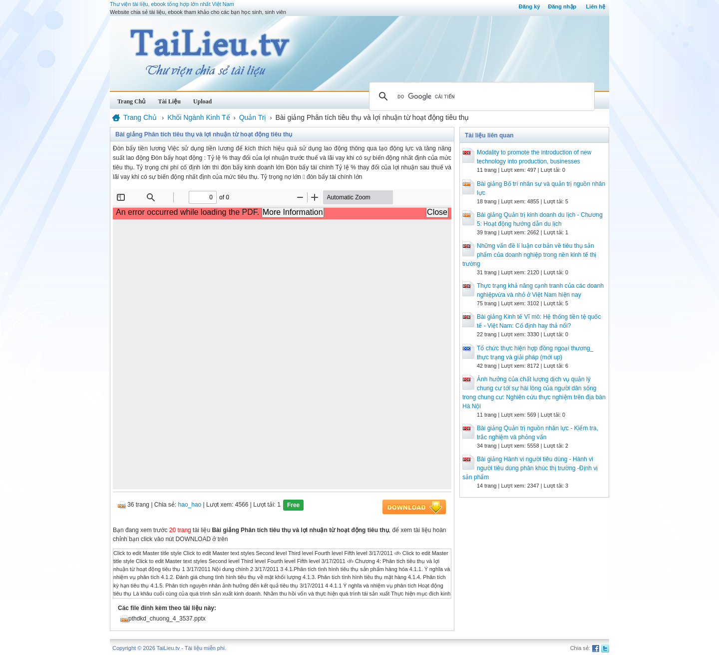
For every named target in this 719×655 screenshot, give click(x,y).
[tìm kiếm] (480, 96)
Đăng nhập (562, 6)
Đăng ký (529, 6)
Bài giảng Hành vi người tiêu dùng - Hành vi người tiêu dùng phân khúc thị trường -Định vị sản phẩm (530, 468)
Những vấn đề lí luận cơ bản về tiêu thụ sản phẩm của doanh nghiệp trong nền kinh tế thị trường (529, 254)
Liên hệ (595, 6)
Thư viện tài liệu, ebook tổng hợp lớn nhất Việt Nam (172, 4)
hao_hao (190, 504)
